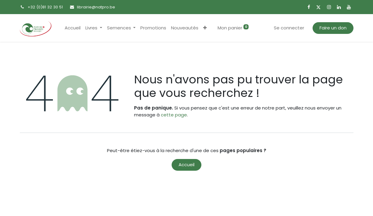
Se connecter (289, 28)
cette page (174, 115)
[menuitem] (72, 28)
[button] (205, 28)
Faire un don (333, 28)
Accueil (186, 164)
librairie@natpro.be (96, 7)
